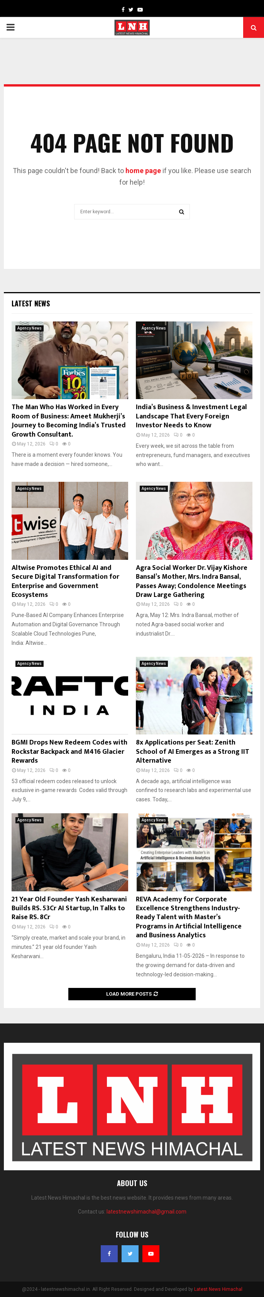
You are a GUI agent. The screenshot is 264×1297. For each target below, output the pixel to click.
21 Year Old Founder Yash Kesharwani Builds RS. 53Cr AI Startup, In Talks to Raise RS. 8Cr (69, 908)
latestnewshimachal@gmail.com (146, 1212)
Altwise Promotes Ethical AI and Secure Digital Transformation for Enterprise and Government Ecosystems (65, 581)
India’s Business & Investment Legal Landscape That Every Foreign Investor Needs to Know (191, 416)
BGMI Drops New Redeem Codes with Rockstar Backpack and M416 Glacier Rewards (69, 752)
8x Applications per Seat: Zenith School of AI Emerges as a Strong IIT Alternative (192, 752)
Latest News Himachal (218, 1289)
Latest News (31, 303)
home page (143, 171)
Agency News (29, 328)
